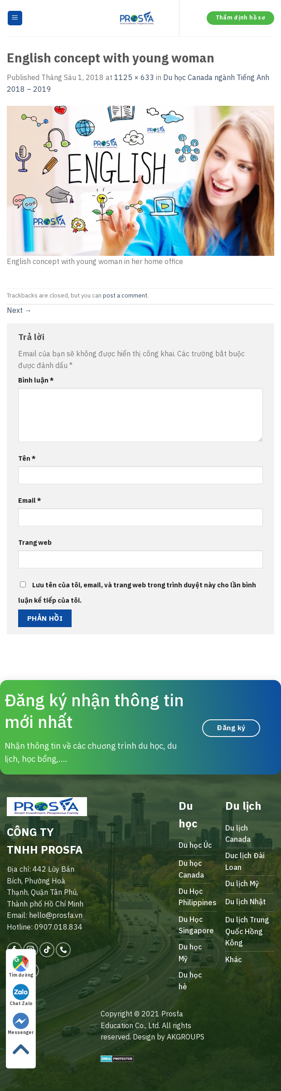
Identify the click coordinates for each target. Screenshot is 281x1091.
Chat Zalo (21, 995)
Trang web (35, 542)
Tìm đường (21, 966)
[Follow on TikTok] (46, 949)
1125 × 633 (134, 77)
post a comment (125, 295)
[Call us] (63, 949)
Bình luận (36, 380)
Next (19, 310)
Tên (27, 458)
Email (29, 500)
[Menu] (15, 18)
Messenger (21, 1024)
